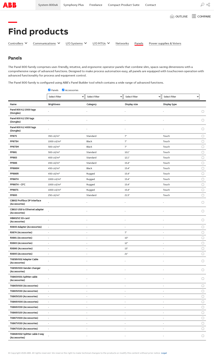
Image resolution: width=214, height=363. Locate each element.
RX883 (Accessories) (21, 243)
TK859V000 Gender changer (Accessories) (25, 270)
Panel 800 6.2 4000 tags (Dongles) (23, 129)
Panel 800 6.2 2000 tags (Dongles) (23, 111)
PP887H (14, 179)
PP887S (14, 189)
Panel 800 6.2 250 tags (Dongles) (22, 120)
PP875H (14, 141)
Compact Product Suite (124, 5)
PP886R (14, 173)
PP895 (13, 195)
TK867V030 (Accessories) (24, 323)
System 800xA (49, 5)
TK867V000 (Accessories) (24, 318)
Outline (182, 16)
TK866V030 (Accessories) (24, 307)
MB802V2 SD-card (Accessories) (19, 220)
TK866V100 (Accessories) (24, 312)
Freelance (95, 5)
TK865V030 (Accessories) (24, 291)
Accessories (71, 90)
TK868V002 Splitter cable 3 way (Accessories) (27, 336)
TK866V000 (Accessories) (24, 301)
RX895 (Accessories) (21, 253)
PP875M (14, 146)
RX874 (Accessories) (21, 232)
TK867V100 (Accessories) (24, 328)
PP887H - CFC (17, 184)
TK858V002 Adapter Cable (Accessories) (24, 261)
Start (9, 5)
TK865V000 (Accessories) (24, 285)
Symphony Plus (73, 5)
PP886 (13, 162)
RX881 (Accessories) (21, 237)
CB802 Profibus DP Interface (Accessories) (25, 202)
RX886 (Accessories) (21, 248)
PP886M (14, 168)
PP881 (13, 152)
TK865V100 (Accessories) (24, 296)
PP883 (13, 157)
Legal (164, 353)
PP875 (13, 136)
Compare (204, 16)
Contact (150, 5)
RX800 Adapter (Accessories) (26, 226)
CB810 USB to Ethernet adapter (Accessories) (27, 211)
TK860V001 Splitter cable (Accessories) (23, 278)
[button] (17, 44)
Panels (54, 90)
